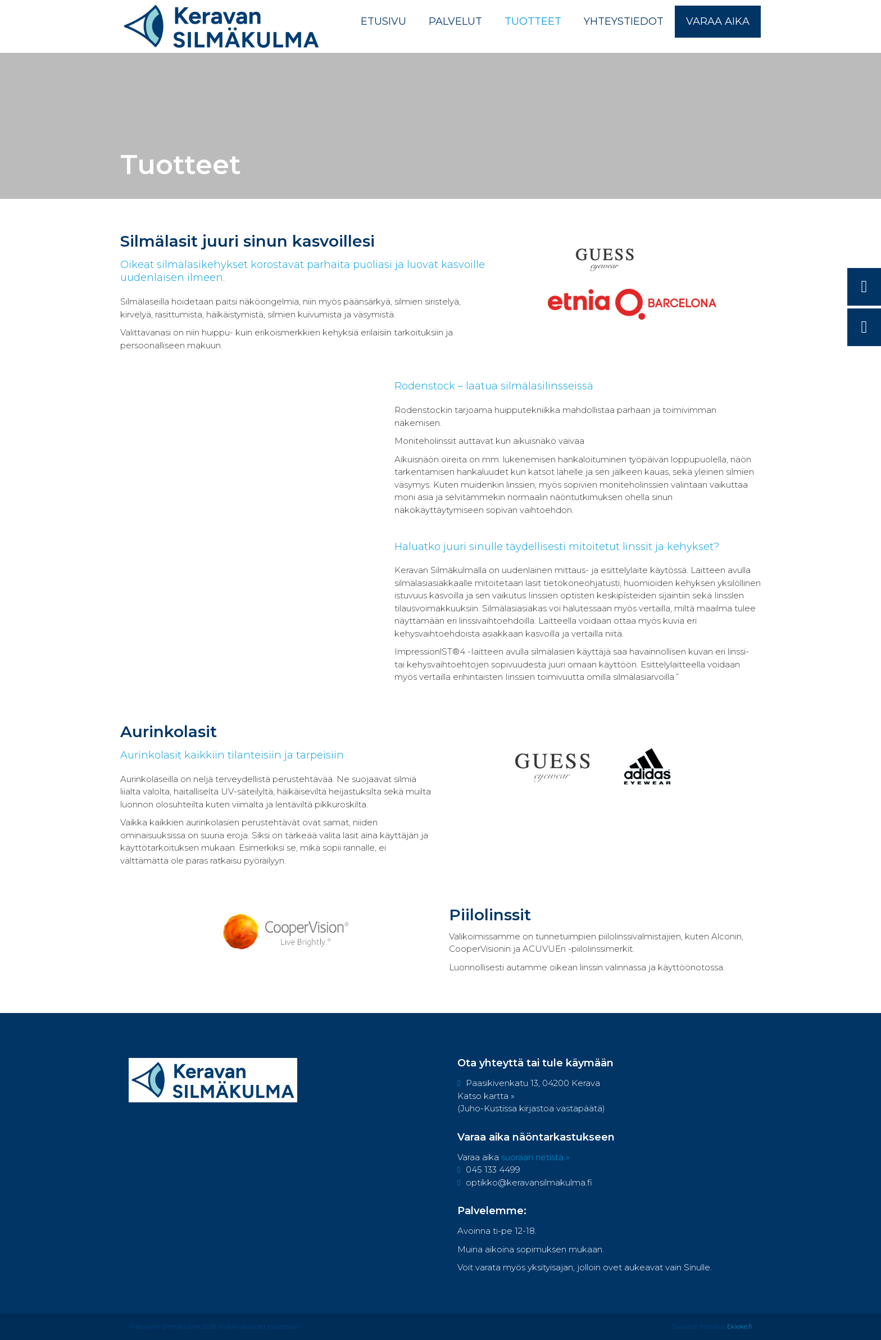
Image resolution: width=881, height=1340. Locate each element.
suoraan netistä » (535, 1157)
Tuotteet (533, 21)
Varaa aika (718, 21)
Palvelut (455, 21)
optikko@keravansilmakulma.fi (524, 1182)
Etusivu (383, 21)
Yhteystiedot (624, 21)
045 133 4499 (488, 1169)
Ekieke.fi (739, 1326)
